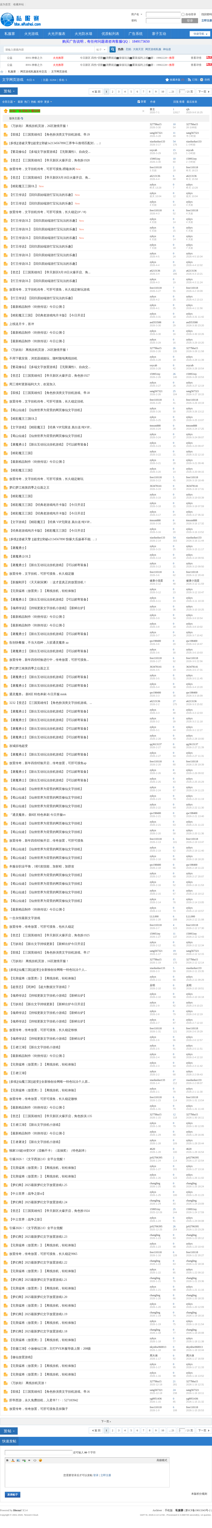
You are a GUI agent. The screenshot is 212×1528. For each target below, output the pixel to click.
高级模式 (162, 1460)
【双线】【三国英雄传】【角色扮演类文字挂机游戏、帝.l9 (49, 134)
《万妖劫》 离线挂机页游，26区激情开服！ (39, 126)
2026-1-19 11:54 (195, 1324)
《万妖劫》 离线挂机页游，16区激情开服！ (39, 961)
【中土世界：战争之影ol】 (27, 1193)
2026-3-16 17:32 (195, 523)
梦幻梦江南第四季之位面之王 (29, 487)
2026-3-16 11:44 (195, 540)
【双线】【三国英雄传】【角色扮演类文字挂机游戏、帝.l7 (49, 952)
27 (174, 701)
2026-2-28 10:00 (195, 738)
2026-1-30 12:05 (195, 1126)
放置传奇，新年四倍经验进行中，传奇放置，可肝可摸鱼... (49, 659)
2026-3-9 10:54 (194, 618)
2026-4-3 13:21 (194, 273)
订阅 (194, 79)
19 (174, 950)
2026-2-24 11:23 (195, 790)
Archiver (157, 1510)
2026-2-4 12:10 (194, 1057)
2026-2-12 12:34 (195, 945)
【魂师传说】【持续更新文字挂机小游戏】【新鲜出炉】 (48, 608)
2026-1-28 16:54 (195, 1152)
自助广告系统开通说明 (24, 111)
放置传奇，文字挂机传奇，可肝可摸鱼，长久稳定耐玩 (46, 479)
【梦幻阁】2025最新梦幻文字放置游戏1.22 (38, 1262)
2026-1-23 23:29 (195, 1229)
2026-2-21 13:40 (195, 816)
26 (174, 348)
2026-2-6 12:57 (194, 1040)
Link (24, 1460)
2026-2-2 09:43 (194, 1074)
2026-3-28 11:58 (195, 351)
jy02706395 (156, 1157)
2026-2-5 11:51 (194, 1048)
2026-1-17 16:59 (195, 1358)
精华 (40, 101)
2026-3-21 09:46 (195, 463)
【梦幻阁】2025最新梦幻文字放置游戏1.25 (38, 1185)
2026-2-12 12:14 (195, 962)
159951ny (155, 158)
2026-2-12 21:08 (195, 919)
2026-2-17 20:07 (195, 876)
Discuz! (17, 1510)
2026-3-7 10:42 (194, 635)
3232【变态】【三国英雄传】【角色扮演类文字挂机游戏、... (50, 703)
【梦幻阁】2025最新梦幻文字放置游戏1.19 (38, 1314)
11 (174, 132)
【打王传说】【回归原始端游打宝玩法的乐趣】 (41, 194)
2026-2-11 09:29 (195, 979)
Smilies (40, 1460)
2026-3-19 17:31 (195, 489)
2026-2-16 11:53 (195, 885)
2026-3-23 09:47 (195, 446)
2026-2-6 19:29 (194, 1031)
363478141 (156, 485)
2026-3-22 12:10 (195, 454)
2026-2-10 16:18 (195, 997)
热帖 (33, 101)
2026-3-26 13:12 (195, 411)
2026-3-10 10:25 (195, 609)
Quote (29, 1460)
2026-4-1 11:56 (194, 308)
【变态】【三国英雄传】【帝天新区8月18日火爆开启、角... (50, 177)
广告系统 (136, 34)
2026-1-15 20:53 (195, 1410)
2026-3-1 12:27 (194, 730)
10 (162, 91)
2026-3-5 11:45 (194, 678)
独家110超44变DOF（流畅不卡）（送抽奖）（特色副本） (48, 1150)
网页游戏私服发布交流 (33, 71)
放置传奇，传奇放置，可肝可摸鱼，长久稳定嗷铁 (43, 1099)
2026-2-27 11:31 (195, 756)
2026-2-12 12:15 (195, 954)
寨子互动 (159, 34)
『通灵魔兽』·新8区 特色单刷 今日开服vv (37, 814)
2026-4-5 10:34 (194, 256)
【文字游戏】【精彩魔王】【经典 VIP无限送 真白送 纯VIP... (50, 427)
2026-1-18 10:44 (195, 1350)
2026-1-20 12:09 (195, 1307)
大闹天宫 (138, 49)
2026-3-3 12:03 (194, 713)
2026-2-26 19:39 (195, 764)
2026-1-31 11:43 (195, 1109)
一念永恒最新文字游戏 (24, 918)
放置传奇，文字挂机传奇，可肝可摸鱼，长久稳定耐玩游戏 (49, 289)
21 (174, 1381)
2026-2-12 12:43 (195, 936)
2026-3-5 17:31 (194, 670)
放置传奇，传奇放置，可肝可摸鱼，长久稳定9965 (43, 1254)
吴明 (152, 985)
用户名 (135, 14)
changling (155, 1183)
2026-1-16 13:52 (195, 1376)
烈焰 (128, 49)
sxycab (153, 150)
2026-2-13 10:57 (195, 911)
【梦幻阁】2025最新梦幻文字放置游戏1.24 (38, 1202)
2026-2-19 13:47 (195, 842)
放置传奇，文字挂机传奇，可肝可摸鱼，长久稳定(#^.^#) (47, 212)
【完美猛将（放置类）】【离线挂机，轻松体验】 (43, 591)
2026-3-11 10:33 (195, 601)
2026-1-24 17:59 (195, 1212)
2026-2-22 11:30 (195, 807)
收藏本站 (18, 4)
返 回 (97, 91)
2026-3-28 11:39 (195, 360)
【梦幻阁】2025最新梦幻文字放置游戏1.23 (38, 1236)
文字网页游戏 (59, 71)
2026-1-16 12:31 (195, 1384)
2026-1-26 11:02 (195, 1178)
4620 (152, 1148)
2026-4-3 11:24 (194, 282)
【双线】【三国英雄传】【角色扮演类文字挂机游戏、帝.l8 (49, 393)
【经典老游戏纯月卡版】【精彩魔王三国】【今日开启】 (48, 530)
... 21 (171, 91)
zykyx (153, 184)
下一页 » (106, 1421)
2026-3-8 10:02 (194, 626)
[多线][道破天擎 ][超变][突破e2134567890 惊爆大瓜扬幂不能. (50, 539)
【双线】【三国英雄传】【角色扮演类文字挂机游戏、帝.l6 (49, 1391)
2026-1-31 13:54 (195, 1100)
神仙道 (167, 49)
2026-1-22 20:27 (195, 1255)
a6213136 (155, 176)
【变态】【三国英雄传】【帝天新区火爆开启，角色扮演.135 (50, 1116)
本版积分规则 (199, 1493)
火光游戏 (31, 34)
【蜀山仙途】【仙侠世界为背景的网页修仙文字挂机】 (46, 410)
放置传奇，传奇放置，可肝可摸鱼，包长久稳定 (41, 926)
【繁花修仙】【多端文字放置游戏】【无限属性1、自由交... (50, 151)
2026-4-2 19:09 (194, 291)
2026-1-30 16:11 (195, 1117)
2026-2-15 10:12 (195, 893)
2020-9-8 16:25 (194, 112)
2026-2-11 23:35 (195, 971)
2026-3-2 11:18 (194, 721)
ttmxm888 (155, 425)
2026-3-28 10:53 (195, 377)
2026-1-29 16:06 (195, 1134)
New (78, 169)
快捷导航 (199, 33)
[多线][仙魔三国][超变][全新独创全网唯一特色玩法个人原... (49, 1081)
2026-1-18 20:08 (195, 1333)
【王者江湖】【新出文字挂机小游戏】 (35, 1047)
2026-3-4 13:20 (194, 687)
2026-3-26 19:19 (195, 403)
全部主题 (7, 101)
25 (174, 270)
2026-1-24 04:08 (195, 1221)
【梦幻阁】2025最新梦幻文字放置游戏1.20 (38, 1297)
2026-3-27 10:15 (195, 394)
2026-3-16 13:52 (195, 532)
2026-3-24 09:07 (195, 437)
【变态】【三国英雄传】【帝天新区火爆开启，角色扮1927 (49, 375)
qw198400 (155, 640)
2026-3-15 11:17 (195, 549)
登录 (95, 1475)
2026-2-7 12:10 (194, 1023)
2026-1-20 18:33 (195, 1298)
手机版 (169, 1510)
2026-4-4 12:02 (194, 265)
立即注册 (206, 20)
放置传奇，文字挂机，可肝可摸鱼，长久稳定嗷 (41, 573)
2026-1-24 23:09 (195, 1203)
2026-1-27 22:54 (195, 1160)
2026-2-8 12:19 (194, 1014)
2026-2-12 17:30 (195, 928)
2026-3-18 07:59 (195, 506)
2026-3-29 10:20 (195, 342)
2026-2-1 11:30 (194, 1091)
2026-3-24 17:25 (195, 428)
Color (13, 1460)
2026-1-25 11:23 (195, 1195)
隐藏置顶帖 (143, 111)
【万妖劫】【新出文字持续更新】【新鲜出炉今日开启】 (48, 944)
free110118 (156, 167)
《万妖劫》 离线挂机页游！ (28, 1383)
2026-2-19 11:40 (195, 850)
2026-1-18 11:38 (195, 1341)
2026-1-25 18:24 (195, 1186)
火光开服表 (56, 34)
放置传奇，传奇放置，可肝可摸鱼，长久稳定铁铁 (43, 1030)
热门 (27, 101)
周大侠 (154, 1355)
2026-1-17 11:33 (195, 1367)
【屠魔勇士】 (18, 548)
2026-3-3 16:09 (194, 695)
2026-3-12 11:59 (195, 583)
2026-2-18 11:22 (195, 868)
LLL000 (154, 916)
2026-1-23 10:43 (195, 1246)
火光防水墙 (83, 34)
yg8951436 (156, 1398)
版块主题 (14, 118)
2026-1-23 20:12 (195, 1238)
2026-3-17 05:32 (195, 515)
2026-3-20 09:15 (195, 471)
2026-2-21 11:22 (195, 824)
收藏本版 (177, 79)
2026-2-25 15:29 (195, 781)
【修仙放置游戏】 (21, 1357)
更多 (46, 101)
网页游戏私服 (153, 49)
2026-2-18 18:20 (195, 859)
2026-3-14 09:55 (195, 558)
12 (174, 1114)
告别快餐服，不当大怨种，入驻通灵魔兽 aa (38, 642)
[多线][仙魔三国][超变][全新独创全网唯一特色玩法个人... (48, 969)
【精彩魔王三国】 (21, 453)
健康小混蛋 (156, 580)
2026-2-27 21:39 (195, 747)
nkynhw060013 (158, 1347)
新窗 (143, 101)
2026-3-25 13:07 (195, 420)
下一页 (202, 91)
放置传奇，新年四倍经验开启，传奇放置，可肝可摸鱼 (46, 840)
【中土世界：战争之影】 (26, 1219)
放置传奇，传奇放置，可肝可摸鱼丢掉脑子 (38, 1409)
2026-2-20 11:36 (195, 833)
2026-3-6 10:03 (194, 652)
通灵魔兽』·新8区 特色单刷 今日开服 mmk (38, 694)
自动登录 (189, 14)
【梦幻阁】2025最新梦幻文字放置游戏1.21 (38, 1279)
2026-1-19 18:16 (195, 1315)
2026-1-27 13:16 (195, 1169)
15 (174, 150)
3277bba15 (155, 124)
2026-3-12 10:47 (195, 592)
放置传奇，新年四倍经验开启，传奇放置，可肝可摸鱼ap (47, 763)
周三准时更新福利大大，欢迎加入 (32, 384)
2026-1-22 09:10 (195, 1272)
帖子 (99, 49)
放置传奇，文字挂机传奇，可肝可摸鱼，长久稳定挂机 (46, 401)
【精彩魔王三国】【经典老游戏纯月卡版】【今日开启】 (48, 315)
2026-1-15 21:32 (195, 1401)
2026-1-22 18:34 (195, 1264)
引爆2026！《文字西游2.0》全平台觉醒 (36, 1228)
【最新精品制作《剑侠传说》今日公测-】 (37, 306)
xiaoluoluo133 (157, 141)
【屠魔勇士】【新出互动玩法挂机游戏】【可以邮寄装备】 (49, 444)
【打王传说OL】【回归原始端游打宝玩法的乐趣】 (43, 220)
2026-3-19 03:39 (195, 497)
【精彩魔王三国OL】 (23, 186)
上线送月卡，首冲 (21, 324)
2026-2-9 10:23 (194, 1005)
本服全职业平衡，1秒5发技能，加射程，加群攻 (41, 866)
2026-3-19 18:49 (195, 480)
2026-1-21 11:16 (195, 1289)
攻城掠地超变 (18, 746)
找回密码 (206, 14)
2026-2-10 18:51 (195, 988)
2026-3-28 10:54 (195, 368)
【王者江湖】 (18, 1073)
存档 (207, 79)
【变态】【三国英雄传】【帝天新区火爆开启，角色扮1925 (49, 935)
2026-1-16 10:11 (195, 1393)
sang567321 (156, 132)
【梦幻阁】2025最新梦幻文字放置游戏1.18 (38, 1331)
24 (174, 1390)
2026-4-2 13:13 (194, 299)
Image (18, 1460)
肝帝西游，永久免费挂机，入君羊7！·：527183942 (43, 1400)
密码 (134, 20)
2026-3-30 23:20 (195, 325)
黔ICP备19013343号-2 (198, 1510)
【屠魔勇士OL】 (20, 556)
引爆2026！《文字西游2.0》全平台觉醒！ (37, 1159)
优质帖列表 (110, 34)
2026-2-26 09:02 (195, 773)
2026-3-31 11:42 (195, 316)
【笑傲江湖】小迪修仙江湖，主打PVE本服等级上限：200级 (50, 1348)
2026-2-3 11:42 (194, 1066)
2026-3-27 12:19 (195, 385)
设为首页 (5, 4)
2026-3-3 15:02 (194, 704)
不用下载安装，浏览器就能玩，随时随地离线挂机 (43, 358)
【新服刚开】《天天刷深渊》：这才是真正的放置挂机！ (48, 582)
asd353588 (155, 322)
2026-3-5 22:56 (194, 661)
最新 (20, 101)
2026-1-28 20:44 (195, 1143)
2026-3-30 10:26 (195, 334)
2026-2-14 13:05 (195, 902)
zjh (187, 109)
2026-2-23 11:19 (195, 799)
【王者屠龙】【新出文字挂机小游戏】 (35, 1142)
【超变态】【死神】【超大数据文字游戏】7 (39, 987)
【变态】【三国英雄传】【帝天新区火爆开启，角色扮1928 (49, 160)
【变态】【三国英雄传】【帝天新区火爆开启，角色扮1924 (49, 1211)
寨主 (152, 109)
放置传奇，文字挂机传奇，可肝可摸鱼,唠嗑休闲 (42, 169)
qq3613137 (156, 744)
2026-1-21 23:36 (195, 1281)
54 (174, 141)
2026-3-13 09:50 (195, 566)
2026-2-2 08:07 (194, 1083)
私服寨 (9, 34)
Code (35, 1460)
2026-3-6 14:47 (194, 644)
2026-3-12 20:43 (195, 575)
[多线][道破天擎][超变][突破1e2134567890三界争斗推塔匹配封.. (52, 143)
